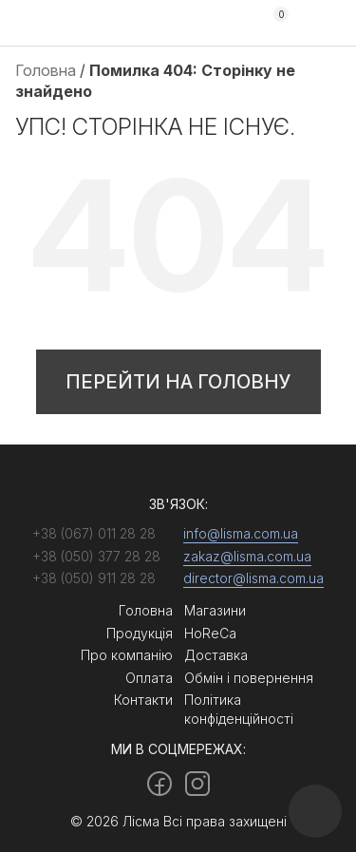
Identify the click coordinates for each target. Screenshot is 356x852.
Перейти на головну (178, 381)
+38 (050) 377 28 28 (227, 23)
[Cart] (272, 23)
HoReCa (210, 633)
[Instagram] (197, 783)
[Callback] (315, 811)
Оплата (149, 678)
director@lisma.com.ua (253, 578)
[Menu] (325, 23)
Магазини (215, 610)
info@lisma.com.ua (240, 533)
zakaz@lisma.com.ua (247, 556)
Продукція (139, 633)
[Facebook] (159, 783)
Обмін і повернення (248, 678)
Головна (45, 70)
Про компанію (127, 655)
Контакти (143, 699)
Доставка (216, 655)
